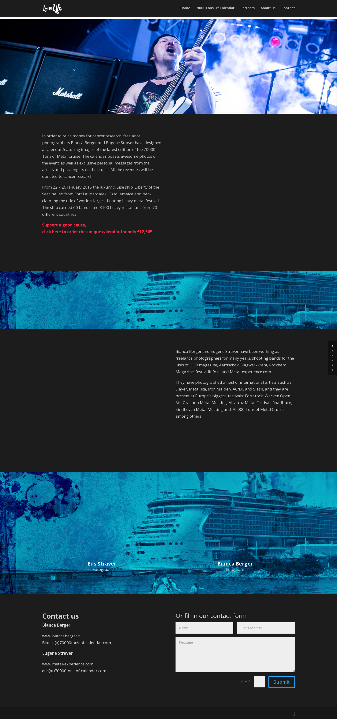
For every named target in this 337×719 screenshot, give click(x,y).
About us (268, 9)
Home (185, 9)
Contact (288, 9)
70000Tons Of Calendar (215, 9)
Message (235, 654)
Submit (282, 682)
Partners (248, 9)
